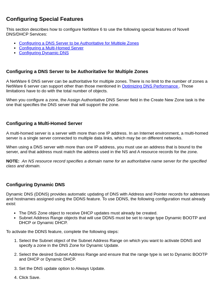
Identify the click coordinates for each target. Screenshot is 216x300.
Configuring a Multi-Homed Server (51, 48)
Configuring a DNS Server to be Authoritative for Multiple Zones (79, 43)
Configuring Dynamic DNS (44, 52)
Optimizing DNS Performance (150, 86)
